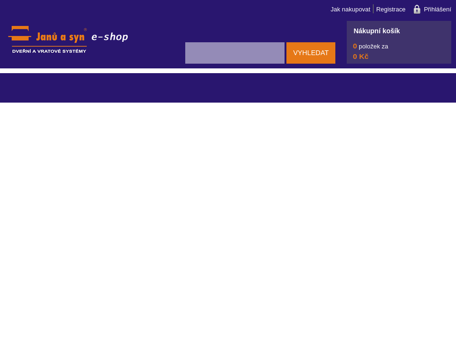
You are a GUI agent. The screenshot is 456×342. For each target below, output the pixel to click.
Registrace (391, 9)
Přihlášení (437, 9)
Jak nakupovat (350, 9)
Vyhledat (311, 53)
